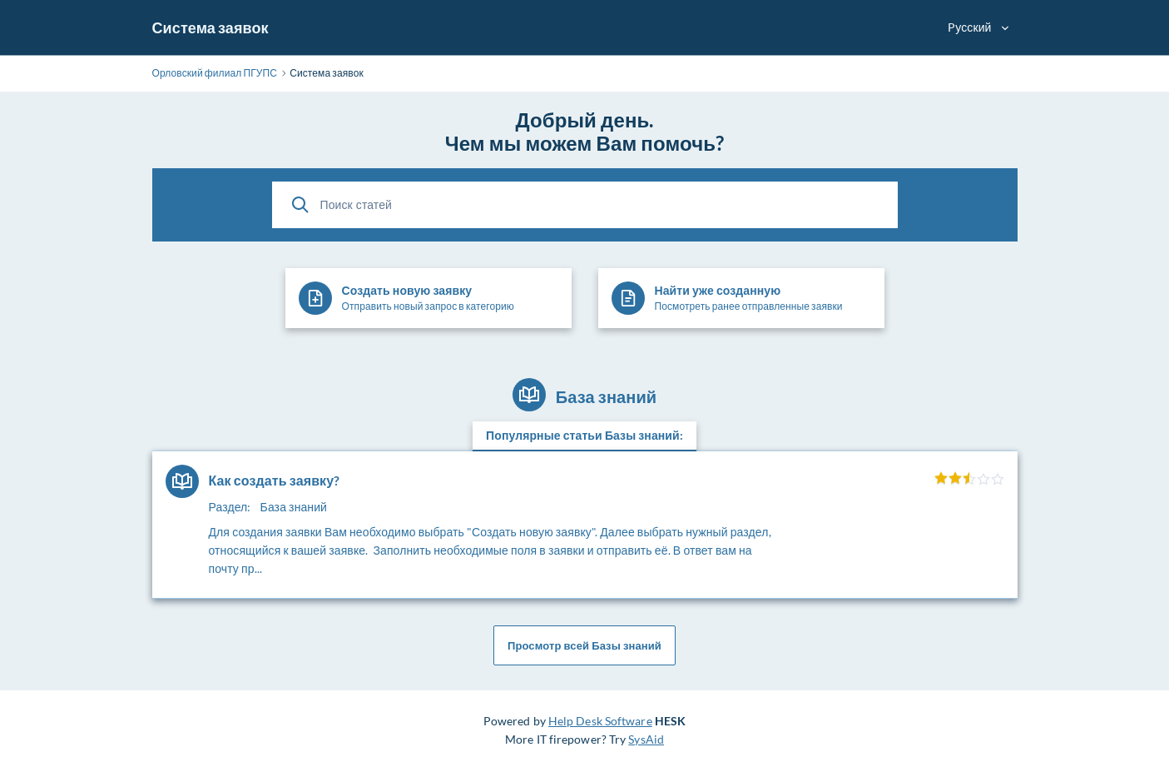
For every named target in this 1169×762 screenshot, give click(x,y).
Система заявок (210, 27)
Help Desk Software (600, 721)
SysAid (646, 739)
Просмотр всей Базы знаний (584, 645)
